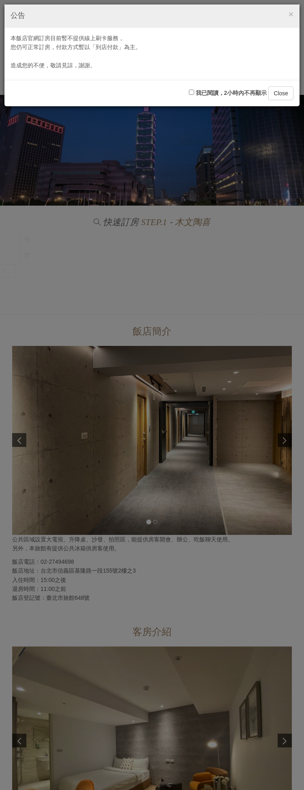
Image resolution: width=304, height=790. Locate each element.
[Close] (291, 14)
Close (281, 93)
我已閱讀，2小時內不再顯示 (228, 93)
